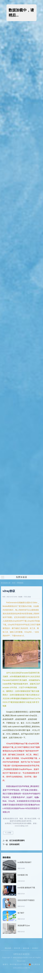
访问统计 (35, 948)
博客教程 (20, 583)
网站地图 (8, 948)
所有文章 (17, 948)
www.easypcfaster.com (22, 957)
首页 (13, 583)
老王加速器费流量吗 (17, 840)
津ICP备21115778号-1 (19, 964)
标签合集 (26, 948)
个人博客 (8, 833)
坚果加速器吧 (14, 844)
